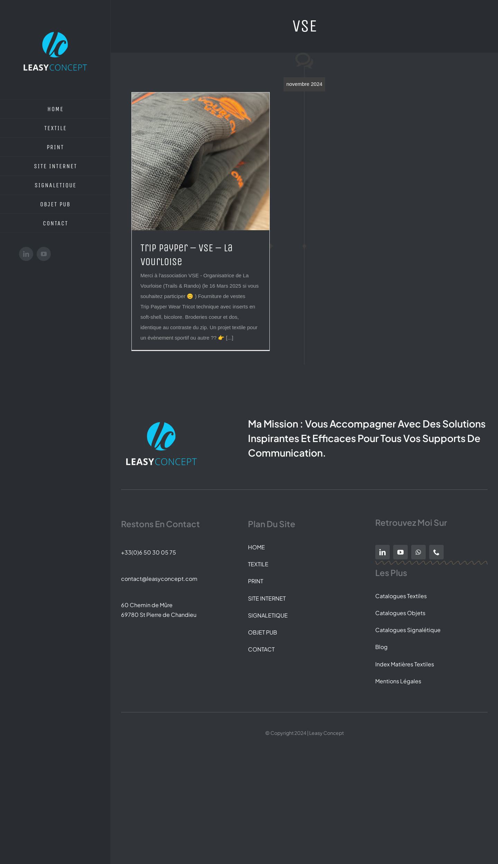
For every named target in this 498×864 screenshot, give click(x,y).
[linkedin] (382, 552)
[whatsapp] (418, 552)
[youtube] (400, 552)
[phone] (436, 552)
